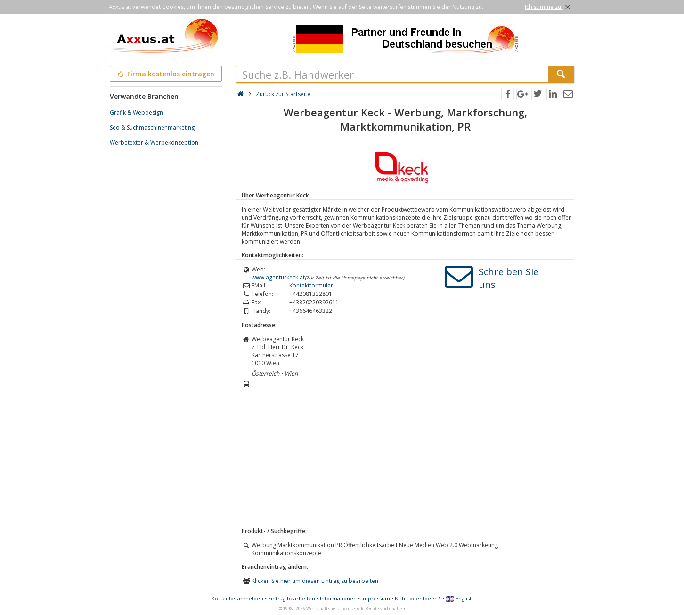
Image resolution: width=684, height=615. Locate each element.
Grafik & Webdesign (136, 112)
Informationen (338, 598)
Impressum (375, 598)
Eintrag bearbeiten (291, 598)
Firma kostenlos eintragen (165, 73)
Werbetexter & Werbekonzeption (154, 143)
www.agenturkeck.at (278, 277)
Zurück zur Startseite (283, 94)
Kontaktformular (311, 285)
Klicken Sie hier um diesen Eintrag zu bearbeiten (315, 581)
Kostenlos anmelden (237, 598)
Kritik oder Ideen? (417, 598)
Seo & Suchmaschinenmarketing (152, 127)
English (459, 598)
